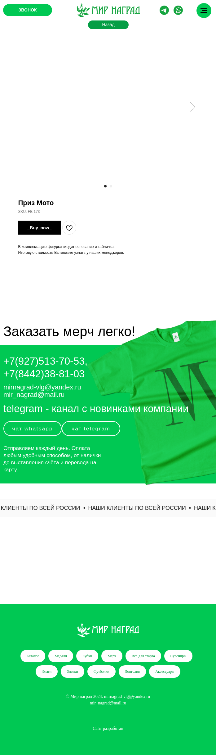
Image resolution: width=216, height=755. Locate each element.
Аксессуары (164, 671)
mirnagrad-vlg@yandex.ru (42, 387)
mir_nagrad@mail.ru (34, 394)
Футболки (101, 671)
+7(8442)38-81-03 (44, 374)
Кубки (87, 656)
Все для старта (143, 656)
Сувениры (178, 656)
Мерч (112, 656)
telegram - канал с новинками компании (95, 408)
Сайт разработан (108, 728)
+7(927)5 (23, 361)
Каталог (33, 656)
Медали (61, 656)
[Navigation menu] (204, 10)
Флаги (47, 671)
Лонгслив (132, 671)
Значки (72, 671)
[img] (108, 10)
